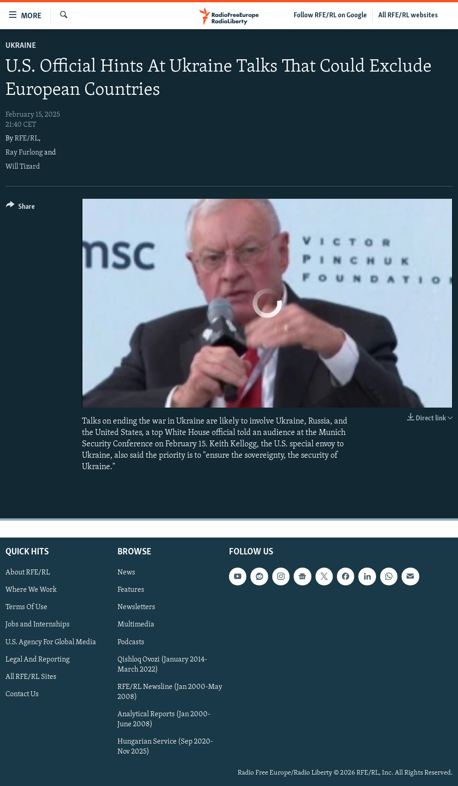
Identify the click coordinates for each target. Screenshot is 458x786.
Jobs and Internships (37, 624)
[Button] (20, 208)
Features (130, 590)
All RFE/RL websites (408, 15)
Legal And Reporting (37, 659)
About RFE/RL (27, 572)
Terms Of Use (26, 607)
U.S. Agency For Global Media (50, 642)
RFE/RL (27, 138)
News (126, 572)
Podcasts (130, 642)
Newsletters (136, 607)
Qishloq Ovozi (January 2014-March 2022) (162, 664)
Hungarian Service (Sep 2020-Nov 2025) (165, 746)
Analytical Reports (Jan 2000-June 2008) (163, 719)
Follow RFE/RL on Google (330, 15)
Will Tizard (22, 167)
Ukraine (20, 45)
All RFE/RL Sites (30, 676)
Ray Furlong (24, 152)
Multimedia (135, 624)
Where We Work (31, 590)
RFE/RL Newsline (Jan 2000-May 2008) (169, 691)
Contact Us (22, 694)
